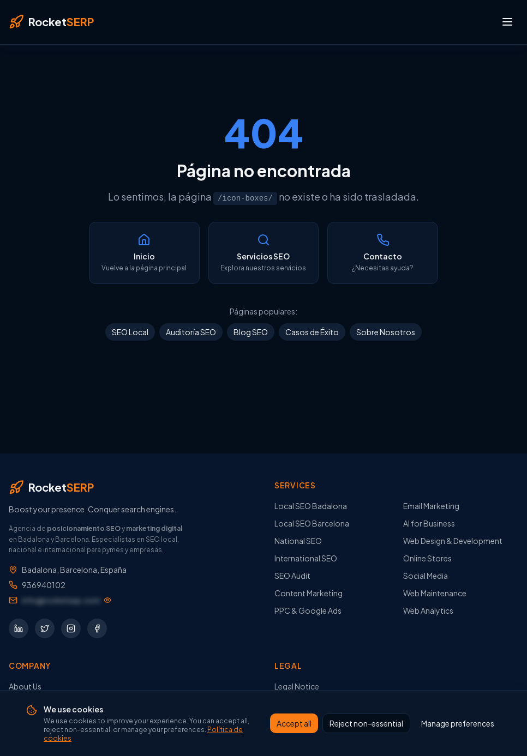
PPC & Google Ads (308, 610)
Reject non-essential (366, 723)
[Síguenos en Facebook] (97, 628)
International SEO (305, 558)
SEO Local (130, 332)
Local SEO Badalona (310, 506)
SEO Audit (292, 575)
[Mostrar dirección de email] (66, 600)
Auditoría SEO (191, 332)
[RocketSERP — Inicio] (51, 21)
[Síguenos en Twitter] (45, 628)
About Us (25, 686)
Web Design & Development (452, 541)
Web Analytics (428, 610)
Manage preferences (457, 723)
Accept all (294, 723)
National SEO (298, 541)
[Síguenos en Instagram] (71, 628)
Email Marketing (431, 506)
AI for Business (429, 523)
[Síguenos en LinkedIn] (18, 628)
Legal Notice (296, 686)
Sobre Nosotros (385, 332)
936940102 (43, 585)
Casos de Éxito (312, 332)
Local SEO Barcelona (311, 523)
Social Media (425, 575)
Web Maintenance (434, 593)
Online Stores (427, 558)
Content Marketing (308, 593)
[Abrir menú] (507, 22)
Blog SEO (250, 332)
